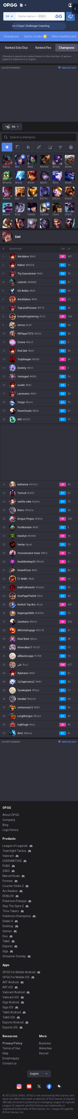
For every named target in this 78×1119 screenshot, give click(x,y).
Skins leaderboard (64, 36)
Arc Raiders (10, 891)
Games (7, 931)
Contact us (9, 1063)
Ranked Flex (43, 47)
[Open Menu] (70, 5)
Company (8, 820)
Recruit (43, 1053)
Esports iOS (10, 1027)
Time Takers (10, 911)
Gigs (5, 951)
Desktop (7, 926)
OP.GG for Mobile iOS (16, 977)
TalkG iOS (8, 1017)
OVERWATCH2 (12, 861)
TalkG (6, 941)
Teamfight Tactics (14, 850)
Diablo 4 (7, 921)
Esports (7, 946)
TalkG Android (11, 1012)
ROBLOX (8, 896)
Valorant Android (13, 992)
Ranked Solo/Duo (16, 47)
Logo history (10, 830)
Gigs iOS (7, 1007)
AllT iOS (7, 987)
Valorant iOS (10, 997)
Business (45, 1043)
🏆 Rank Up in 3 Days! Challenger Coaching (37, 25)
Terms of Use (11, 1048)
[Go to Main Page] (10, 5)
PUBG (6, 866)
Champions (11, 36)
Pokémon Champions (16, 916)
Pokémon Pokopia (14, 901)
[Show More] (23, 5)
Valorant (8, 856)
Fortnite (7, 881)
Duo (5, 936)
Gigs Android (10, 1002)
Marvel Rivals (11, 876)
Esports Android (13, 1022)
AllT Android (10, 982)
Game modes (35, 36)
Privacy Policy (12, 1043)
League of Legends (15, 845)
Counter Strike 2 (13, 886)
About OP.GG (10, 814)
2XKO (6, 871)
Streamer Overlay (14, 956)
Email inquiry (10, 1058)
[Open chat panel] (75, 75)
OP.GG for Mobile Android (18, 972)
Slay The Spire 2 (13, 906)
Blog (5, 825)
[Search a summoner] (58, 16)
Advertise (45, 1048)
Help (5, 1053)
